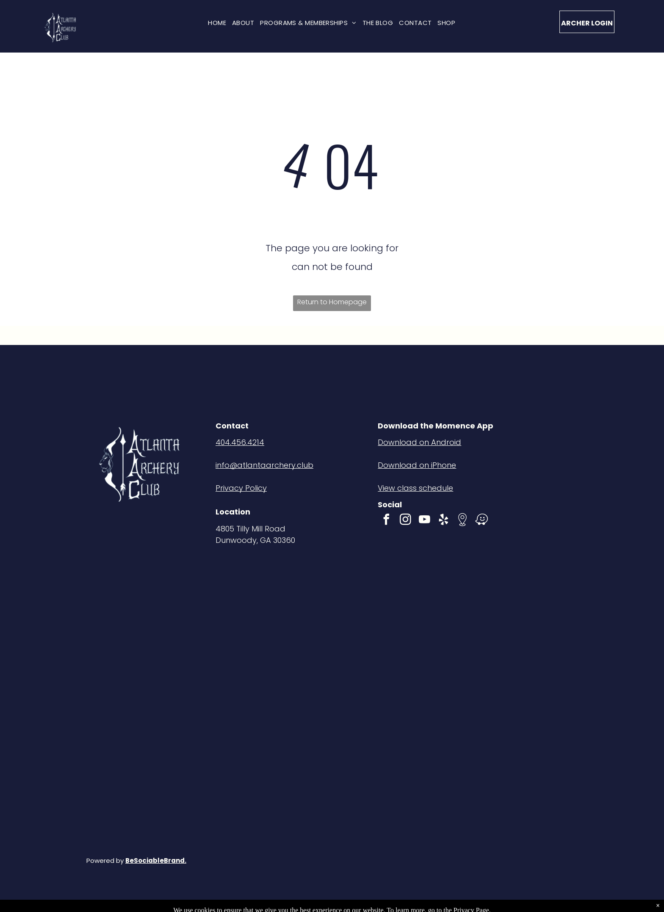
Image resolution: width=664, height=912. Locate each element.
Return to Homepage (332, 302)
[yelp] (443, 520)
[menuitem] (217, 22)
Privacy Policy (241, 488)
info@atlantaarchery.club (264, 465)
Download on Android (419, 442)
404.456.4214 (240, 442)
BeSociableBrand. (155, 860)
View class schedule (415, 488)
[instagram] (405, 520)
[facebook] (386, 520)
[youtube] (424, 520)
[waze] (481, 520)
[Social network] (462, 520)
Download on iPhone (417, 465)
